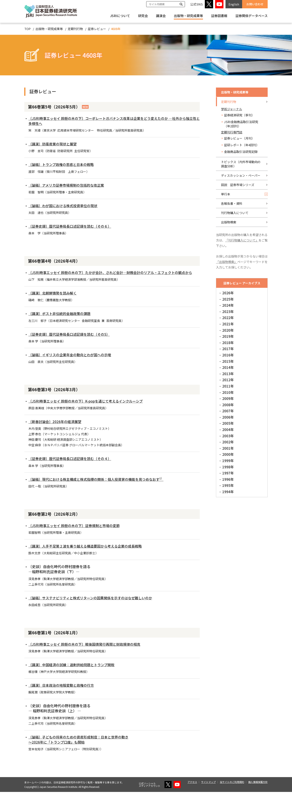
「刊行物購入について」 (242, 240)
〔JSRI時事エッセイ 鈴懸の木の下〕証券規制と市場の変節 (76, 530)
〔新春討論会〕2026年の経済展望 (56, 426)
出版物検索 (228, 222)
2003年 (228, 435)
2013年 (228, 373)
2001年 (228, 448)
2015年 (228, 361)
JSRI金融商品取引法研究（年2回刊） (241, 124)
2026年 (228, 292)
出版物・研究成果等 (188, 15)
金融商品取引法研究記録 (241, 151)
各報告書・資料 (231, 203)
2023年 (228, 311)
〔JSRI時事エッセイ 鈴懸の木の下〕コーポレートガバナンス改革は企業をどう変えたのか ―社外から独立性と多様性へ (113, 121)
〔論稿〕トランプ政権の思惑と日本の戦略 (63, 164)
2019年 (228, 336)
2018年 (228, 342)
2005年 (228, 423)
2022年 (228, 317)
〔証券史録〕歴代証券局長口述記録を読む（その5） (71, 339)
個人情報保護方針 (258, 787)
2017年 (228, 348)
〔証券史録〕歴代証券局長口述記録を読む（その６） (72, 226)
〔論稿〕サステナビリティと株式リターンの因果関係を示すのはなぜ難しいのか (93, 602)
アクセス (192, 787)
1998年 (228, 466)
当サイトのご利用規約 (232, 787)
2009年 (228, 398)
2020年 (228, 330)
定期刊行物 (75, 28)
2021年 (228, 323)
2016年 (228, 354)
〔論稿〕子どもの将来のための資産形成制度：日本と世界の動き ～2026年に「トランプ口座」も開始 (81, 744)
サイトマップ (208, 787)
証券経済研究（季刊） (239, 115)
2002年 (228, 441)
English (234, 4)
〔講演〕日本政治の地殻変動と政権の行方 (63, 690)
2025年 (228, 299)
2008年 (228, 404)
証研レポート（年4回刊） (241, 145)
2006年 (228, 417)
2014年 (228, 367)
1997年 (228, 472)
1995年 (228, 485)
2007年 (228, 410)
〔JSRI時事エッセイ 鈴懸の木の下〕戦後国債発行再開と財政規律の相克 (87, 649)
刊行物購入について (234, 213)
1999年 (228, 460)
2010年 (228, 392)
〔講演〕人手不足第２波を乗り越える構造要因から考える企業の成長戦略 (88, 551)
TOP (27, 28)
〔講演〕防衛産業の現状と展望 (53, 143)
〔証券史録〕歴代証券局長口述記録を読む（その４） (72, 463)
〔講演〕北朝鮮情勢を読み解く (53, 298)
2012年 (228, 379)
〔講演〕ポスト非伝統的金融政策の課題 (61, 318)
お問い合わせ (254, 4)
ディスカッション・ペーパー (240, 175)
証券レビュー (97, 28)
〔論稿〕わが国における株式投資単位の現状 (64, 205)
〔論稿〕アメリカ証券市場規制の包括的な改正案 (68, 185)
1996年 (228, 479)
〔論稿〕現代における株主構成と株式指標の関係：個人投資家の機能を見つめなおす (100, 484)
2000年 (228, 454)
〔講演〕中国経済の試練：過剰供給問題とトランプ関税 (73, 669)
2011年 (228, 386)
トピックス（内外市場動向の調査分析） (241, 164)
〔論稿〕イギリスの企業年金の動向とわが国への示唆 (72, 359)
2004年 (228, 429)
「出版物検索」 (226, 262)
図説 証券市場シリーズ (237, 185)
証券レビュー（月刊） (239, 138)
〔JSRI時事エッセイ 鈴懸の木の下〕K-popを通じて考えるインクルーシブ (89, 406)
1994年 (228, 491)
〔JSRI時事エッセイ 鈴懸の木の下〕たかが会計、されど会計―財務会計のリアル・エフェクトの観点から (113, 275)
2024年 (228, 305)
